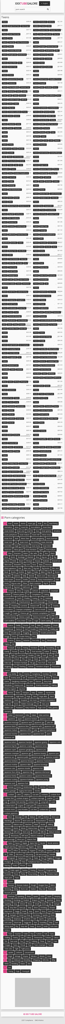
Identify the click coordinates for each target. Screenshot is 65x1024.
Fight (13, 655)
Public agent (15, 870)
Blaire (42, 96)
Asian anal (21, 531)
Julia (35, 730)
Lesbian (11, 794)
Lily (41, 112)
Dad (32, 625)
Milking (50, 824)
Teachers (17, 128)
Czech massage (39, 602)
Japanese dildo (25, 764)
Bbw (10, 553)
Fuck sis (46, 128)
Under (24, 91)
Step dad (24, 926)
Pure (52, 132)
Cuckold (7, 594)
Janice (42, 484)
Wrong (16, 382)
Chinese (11, 591)
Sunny (42, 251)
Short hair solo (52, 46)
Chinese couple (24, 617)
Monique (48, 181)
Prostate (7, 874)
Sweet (11, 451)
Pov (50, 862)
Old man (23, 850)
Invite (18, 124)
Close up (57, 621)
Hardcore (7, 700)
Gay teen (52, 292)
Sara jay (22, 907)
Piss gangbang (14, 87)
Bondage (21, 557)
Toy (21, 941)
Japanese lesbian (30, 719)
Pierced (41, 870)
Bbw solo (27, 568)
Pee (29, 858)
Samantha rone (45, 451)
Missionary (15, 836)
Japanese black (10, 726)
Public (36, 858)
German (40, 678)
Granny (36, 210)
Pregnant (11, 858)
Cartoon (35, 591)
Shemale (11, 896)
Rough (33, 885)
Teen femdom (13, 259)
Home (16, 704)
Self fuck (47, 177)
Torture (48, 937)
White (5, 165)
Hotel (16, 700)
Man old (23, 329)
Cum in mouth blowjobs (48, 320)
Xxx (9, 967)
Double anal (15, 633)
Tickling (7, 937)
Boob (53, 583)
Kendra (37, 791)
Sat (47, 284)
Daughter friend (55, 79)
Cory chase (21, 621)
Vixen (42, 87)
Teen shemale (22, 320)
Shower (52, 907)
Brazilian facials (50, 476)
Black (53, 553)
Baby (41, 564)
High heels (20, 696)
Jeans (49, 734)
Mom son (55, 817)
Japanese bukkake (27, 779)
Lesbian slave (33, 802)
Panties (25, 870)
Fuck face (52, 275)
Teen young (44, 492)
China (19, 591)
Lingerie (20, 806)
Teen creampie (39, 945)
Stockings (17, 900)
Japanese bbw (23, 726)
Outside (19, 369)
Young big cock (14, 349)
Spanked (50, 900)
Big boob (7, 587)
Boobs (13, 572)
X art (51, 140)
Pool (16, 312)
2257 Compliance (27, 1020)
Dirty (34, 636)
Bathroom (26, 587)
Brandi (21, 149)
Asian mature (25, 535)
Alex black (22, 251)
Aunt (16, 538)
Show (52, 915)
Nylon (10, 843)
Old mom (19, 854)
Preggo (58, 858)
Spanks (45, 915)
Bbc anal (55, 568)
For (19, 357)
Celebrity (48, 598)
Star (35, 922)
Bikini (43, 572)
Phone (22, 865)
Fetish (36, 659)
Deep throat (43, 629)
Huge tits (7, 704)
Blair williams (50, 96)
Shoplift (42, 83)
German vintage (45, 337)
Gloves (55, 678)
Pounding (49, 406)
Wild (10, 202)
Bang (41, 423)
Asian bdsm (47, 546)
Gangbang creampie (19, 681)
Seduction (12, 83)
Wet (29, 964)
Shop (4, 382)
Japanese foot (25, 734)
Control (55, 181)
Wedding (14, 964)
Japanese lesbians (11, 761)
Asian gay (31, 523)
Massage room (45, 38)
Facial (11, 312)
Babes (35, 587)
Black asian (8, 579)
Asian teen (8, 542)
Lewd (22, 488)
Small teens (13, 271)
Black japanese (10, 568)
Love (53, 802)
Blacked (30, 557)
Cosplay (26, 591)
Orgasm (32, 850)
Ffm (23, 659)
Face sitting (12, 504)
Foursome (56, 666)
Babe (36, 572)
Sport (37, 911)
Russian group (24, 206)
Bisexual (48, 564)
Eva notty (35, 640)
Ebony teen (13, 251)
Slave (42, 900)
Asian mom (24, 542)
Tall (45, 934)
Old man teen (13, 329)
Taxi (22, 937)
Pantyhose (22, 858)
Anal (9, 523)
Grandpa (45, 674)
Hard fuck (43, 55)
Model (42, 824)
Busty (6, 583)
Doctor (26, 625)
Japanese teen (8, 398)
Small (37, 904)
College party (44, 468)
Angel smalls (13, 345)
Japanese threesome (43, 776)
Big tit (46, 583)
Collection (44, 591)
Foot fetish (21, 655)
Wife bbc (45, 960)
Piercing (7, 865)
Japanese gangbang (26, 750)
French (16, 659)
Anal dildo (8, 546)
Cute (43, 606)
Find (41, 378)
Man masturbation (15, 190)
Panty (23, 874)
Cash (10, 280)
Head (42, 63)
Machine (28, 824)
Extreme (43, 508)
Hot (37, 704)
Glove (48, 678)
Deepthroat (8, 629)
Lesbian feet (9, 798)
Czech (19, 598)
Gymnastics (20, 406)
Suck (41, 263)
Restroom (22, 484)
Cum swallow (9, 621)
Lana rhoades (22, 809)
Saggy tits (27, 922)
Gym (31, 681)
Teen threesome (22, 42)
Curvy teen (23, 464)
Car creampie (24, 345)
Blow (25, 583)
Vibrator (34, 956)
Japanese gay (39, 722)
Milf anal (24, 836)
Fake (38, 655)
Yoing (11, 145)
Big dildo (7, 576)
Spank (35, 896)
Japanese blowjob (27, 761)
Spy (50, 904)
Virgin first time (14, 26)
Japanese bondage (41, 764)
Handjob (25, 693)
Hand (52, 696)
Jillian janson (18, 496)
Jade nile (48, 312)
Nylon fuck (49, 394)
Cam (30, 621)
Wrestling (26, 960)
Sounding (43, 922)
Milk (25, 817)
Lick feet (33, 809)
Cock (56, 617)
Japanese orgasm (46, 169)
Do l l (55, 87)
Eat (13, 644)
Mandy (53, 120)
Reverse (11, 480)
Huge (28, 696)
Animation (8, 527)
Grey (10, 173)
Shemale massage (15, 316)
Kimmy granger (10, 791)
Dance (10, 625)
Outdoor (49, 850)
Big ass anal (15, 583)
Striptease (17, 919)
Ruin (52, 112)
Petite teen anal (51, 124)
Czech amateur (56, 194)
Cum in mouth (40, 609)
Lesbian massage (37, 798)
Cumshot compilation (39, 613)
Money (51, 821)
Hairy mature (30, 707)
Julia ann (50, 722)
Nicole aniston (53, 843)
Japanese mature (10, 730)
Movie (23, 828)
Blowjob (29, 561)
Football (48, 87)
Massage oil (13, 275)
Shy (16, 926)
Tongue (7, 945)
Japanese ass (9, 757)
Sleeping (11, 91)
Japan (20, 719)
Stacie (56, 406)
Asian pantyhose (10, 535)
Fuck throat (52, 243)
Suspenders (49, 206)
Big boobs (46, 568)
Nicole (42, 843)
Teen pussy (12, 267)
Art (41, 140)
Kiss (36, 787)
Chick (49, 26)
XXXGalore (26, 3)
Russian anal (44, 30)
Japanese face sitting (12, 772)
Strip (50, 922)
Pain (4, 157)
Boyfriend (12, 320)
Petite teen (43, 226)
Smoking (43, 907)
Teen (35, 181)
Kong (10, 496)
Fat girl (11, 423)
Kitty (15, 280)
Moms (15, 828)
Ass (45, 523)
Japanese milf (49, 726)
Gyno (6, 678)
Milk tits (43, 832)
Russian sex (12, 222)
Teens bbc (56, 312)
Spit (5, 915)
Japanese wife (36, 726)
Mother (46, 817)
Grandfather (51, 210)
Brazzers (37, 496)
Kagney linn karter (25, 791)
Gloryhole (8, 685)
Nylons (39, 847)
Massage (18, 817)
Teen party (48, 378)
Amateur (57, 531)
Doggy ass (52, 353)
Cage (36, 621)
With (10, 255)
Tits (5, 941)
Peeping (22, 324)
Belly (24, 576)
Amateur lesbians (15, 112)
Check (11, 75)
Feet (41, 648)
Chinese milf (34, 606)
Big (55, 557)
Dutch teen (12, 67)
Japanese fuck (23, 783)
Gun (16, 165)
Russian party (13, 206)
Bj (50, 557)
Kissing (51, 787)
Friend (43, 659)
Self (41, 177)
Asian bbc (24, 527)
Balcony (51, 22)
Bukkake (46, 561)
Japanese (11, 719)
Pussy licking (32, 874)
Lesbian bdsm (9, 806)
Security (48, 247)
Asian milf (36, 535)
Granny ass (19, 492)
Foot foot (43, 500)
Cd (28, 594)
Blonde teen (44, 194)
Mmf (6, 836)
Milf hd (24, 100)
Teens (5, 22)
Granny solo (18, 685)
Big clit (49, 572)
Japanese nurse (41, 746)
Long (53, 809)
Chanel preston (24, 602)
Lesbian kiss (44, 809)
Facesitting (50, 648)
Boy (37, 557)
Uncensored (29, 952)
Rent (19, 63)
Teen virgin (25, 26)
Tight (16, 949)
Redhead (51, 889)
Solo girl (43, 116)
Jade (41, 312)
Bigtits (29, 572)
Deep (6, 633)
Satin (9, 96)
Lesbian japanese (11, 813)
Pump (42, 874)
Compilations (53, 108)
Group (53, 674)
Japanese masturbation (45, 761)
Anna (10, 116)
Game (6, 681)
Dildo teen (53, 419)
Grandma (31, 678)
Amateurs (43, 22)
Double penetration (48, 633)
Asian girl (48, 34)
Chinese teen (52, 602)
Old (9, 850)
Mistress (7, 828)
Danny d (19, 629)
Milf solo (16, 832)
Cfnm (6, 606)
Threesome (38, 937)
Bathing (16, 435)
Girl (24, 678)
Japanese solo (55, 742)
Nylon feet (34, 843)
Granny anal (15, 678)
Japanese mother (10, 764)
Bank (41, 386)
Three (36, 333)
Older (11, 854)
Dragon (42, 46)
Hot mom (37, 374)
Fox (15, 666)
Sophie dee (51, 919)
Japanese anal (26, 722)
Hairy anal (45, 704)
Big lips (11, 108)
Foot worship (37, 651)
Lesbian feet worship (18, 802)
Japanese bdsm (10, 742)
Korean (11, 787)
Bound (18, 579)
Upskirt (10, 952)
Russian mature (22, 885)
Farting (54, 651)
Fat (28, 651)
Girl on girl (18, 447)
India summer (44, 715)
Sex (5, 907)
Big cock (26, 564)
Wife (10, 960)
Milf (39, 817)
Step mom (8, 911)
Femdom (34, 648)
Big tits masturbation (47, 365)
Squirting (7, 904)
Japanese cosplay (9, 284)
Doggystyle (12, 357)
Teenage (43, 230)
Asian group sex (19, 476)
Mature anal (18, 824)
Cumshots (43, 108)
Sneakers (57, 447)
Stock (39, 926)
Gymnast (12, 406)
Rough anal (12, 55)
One (10, 476)
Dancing (35, 633)
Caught (7, 613)
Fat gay (33, 663)
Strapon (35, 900)
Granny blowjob (55, 153)
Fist (58, 648)
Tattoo (56, 937)
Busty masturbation (45, 579)
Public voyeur (24, 508)
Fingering (7, 666)
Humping (7, 711)
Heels (18, 693)
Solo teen (54, 926)
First (50, 655)
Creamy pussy (20, 226)
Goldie (11, 153)
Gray (16, 402)
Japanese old (9, 737)
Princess (22, 96)
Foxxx (25, 112)
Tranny (15, 937)
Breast (32, 579)
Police (5, 402)
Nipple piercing (10, 847)
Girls (10, 104)
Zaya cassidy (23, 280)
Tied (27, 941)
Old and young (41, 854)
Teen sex (55, 198)
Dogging (26, 633)
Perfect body (44, 255)
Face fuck (41, 663)
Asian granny (46, 531)
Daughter (6, 169)
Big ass (44, 557)
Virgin (10, 956)
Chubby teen (13, 464)
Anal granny (44, 153)
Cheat (52, 613)
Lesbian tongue (14, 100)
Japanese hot (38, 768)
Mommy (7, 832)
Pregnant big (51, 870)
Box (48, 132)
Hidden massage (27, 704)
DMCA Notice (39, 1020)
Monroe (42, 361)
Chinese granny (19, 594)
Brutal (57, 572)
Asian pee (22, 308)
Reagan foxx (43, 885)
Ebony (18, 640)
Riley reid (42, 889)
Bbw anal (7, 564)
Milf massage (9, 839)
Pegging (49, 858)
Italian (34, 715)
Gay (20, 674)
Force (22, 651)
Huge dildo (43, 696)
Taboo (28, 937)
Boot (6, 572)
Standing (7, 919)
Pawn (17, 878)
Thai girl (56, 34)
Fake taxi (7, 663)
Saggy (17, 911)
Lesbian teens (53, 214)
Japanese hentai (10, 776)
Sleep (4, 91)
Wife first (12, 235)
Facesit (7, 670)
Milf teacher (13, 484)
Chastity (56, 606)
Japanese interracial (42, 772)
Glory (11, 447)
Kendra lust (27, 787)
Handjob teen (45, 198)
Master (11, 410)
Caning (34, 598)
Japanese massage (11, 722)
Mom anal (26, 832)
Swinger (57, 904)
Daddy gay (54, 629)
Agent (42, 67)
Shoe (36, 907)
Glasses (38, 681)
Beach (21, 561)
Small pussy (49, 51)
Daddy (18, 625)
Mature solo (51, 828)
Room (56, 169)
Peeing (32, 870)
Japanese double (24, 768)
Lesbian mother (55, 459)
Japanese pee (54, 753)
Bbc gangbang (14, 218)
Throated (43, 243)
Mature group (13, 488)
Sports (41, 919)
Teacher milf (13, 443)
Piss (42, 858)
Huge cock (43, 165)
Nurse (17, 843)
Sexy (30, 911)
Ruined (46, 112)
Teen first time (22, 235)
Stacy (41, 406)
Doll (4, 324)
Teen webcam (13, 353)
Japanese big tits (10, 746)
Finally (42, 341)
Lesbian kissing (22, 292)
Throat (22, 945)
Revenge (11, 185)
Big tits (7, 561)
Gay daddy (12, 674)
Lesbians (44, 794)
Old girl (21, 161)
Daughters (20, 300)
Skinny (58, 900)
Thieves (42, 300)
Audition (49, 67)
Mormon (49, 836)
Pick (21, 165)
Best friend (44, 79)
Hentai (10, 693)
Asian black (47, 527)
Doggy (6, 636)
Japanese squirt (10, 750)
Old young (29, 854)
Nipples (31, 847)
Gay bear (22, 689)
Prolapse (7, 862)
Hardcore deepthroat (47, 235)
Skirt (34, 919)
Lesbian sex (44, 419)
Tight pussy (25, 949)
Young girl (25, 971)
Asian (16, 523)
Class (42, 59)
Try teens (53, 324)
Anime (23, 523)
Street (21, 915)
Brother (13, 243)
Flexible (31, 655)
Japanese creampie (11, 753)
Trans (51, 934)
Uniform (11, 419)
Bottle (42, 124)
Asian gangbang (38, 538)
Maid (36, 824)
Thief (49, 941)
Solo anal (7, 922)
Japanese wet (13, 79)
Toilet (25, 934)
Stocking (7, 900)
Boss (34, 564)
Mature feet (31, 839)
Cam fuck (12, 177)
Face (29, 659)
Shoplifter (43, 439)
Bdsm (25, 553)
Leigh (50, 439)
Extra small (43, 353)
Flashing (22, 666)
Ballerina (17, 576)
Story (43, 911)
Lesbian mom (9, 809)
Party (23, 862)
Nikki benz (22, 847)
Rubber (33, 889)
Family (6, 651)
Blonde (31, 576)
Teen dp (11, 42)
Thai (35, 34)
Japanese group (37, 757)
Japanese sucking (10, 779)
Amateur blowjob (14, 51)
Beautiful (17, 564)
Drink (42, 51)
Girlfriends (19, 214)
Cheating (6, 369)
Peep (15, 324)
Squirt (49, 896)
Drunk (55, 625)
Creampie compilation (23, 609)
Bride (14, 561)
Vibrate (11, 414)
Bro (25, 263)
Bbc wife (33, 553)
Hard (35, 696)
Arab (39, 523)
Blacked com (13, 365)
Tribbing (34, 941)
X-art (45, 140)
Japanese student (52, 757)
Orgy (57, 850)
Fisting (25, 648)
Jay (21, 472)
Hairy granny (53, 707)
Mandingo (8, 821)
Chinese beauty (10, 617)
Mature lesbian (54, 832)
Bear (6, 557)
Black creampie (35, 583)
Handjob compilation (47, 700)
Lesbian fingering (46, 410)
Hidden (36, 26)
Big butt (17, 587)
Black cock (41, 576)
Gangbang (36, 674)
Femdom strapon (42, 666)
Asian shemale (46, 542)
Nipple (24, 843)
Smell (24, 911)
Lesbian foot (55, 794)
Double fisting (24, 636)
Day (41, 206)
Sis (41, 128)
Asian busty (35, 546)
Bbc (41, 553)
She (21, 79)
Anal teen (8, 550)
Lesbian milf (44, 459)
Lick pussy (43, 214)
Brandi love (7, 149)
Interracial (19, 715)
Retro (53, 885)
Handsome (50, 693)
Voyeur (25, 956)
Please (42, 190)
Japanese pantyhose (47, 730)
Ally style (19, 263)
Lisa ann (35, 794)
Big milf (11, 214)
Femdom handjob (20, 663)
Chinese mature (10, 602)
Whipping (36, 960)
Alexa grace (18, 550)
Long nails (45, 802)
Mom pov (21, 839)
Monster (7, 824)
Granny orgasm (10, 689)
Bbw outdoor (53, 349)
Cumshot (23, 606)
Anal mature (50, 550)
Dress (14, 636)
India (27, 715)
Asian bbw (25, 546)
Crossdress (8, 609)
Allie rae (11, 263)
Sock (50, 911)
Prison (16, 874)
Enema (10, 640)
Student (26, 900)
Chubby (27, 598)
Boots (13, 557)
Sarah (45, 926)
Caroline (48, 59)
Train (4, 96)
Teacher (18, 934)
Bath (10, 435)
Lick (56, 798)
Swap (32, 926)
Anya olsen (12, 63)
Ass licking (35, 542)
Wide (41, 284)
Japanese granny (41, 742)
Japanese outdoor (26, 776)
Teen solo (8, 949)
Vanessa (21, 504)
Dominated (44, 280)
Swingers (13, 915)
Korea (18, 787)
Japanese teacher (11, 734)
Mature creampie (36, 836)
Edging (6, 644)
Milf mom (51, 374)
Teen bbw (43, 349)
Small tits (12, 292)
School (22, 904)
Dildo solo (51, 116)
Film (35, 476)
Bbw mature (52, 576)
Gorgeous (19, 419)
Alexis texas (46, 535)
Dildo (39, 625)
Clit (49, 606)
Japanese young (42, 779)
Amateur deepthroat (21, 173)
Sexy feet (13, 907)
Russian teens (55, 30)
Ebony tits (53, 173)
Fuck (44, 655)
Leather (50, 798)
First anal (51, 663)
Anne (17, 527)
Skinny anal (43, 267)
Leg (5, 802)
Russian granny (45, 296)
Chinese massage (39, 617)
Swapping (12, 300)
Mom (10, 817)
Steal (41, 247)
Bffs (41, 239)
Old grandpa (18, 157)
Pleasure (43, 316)
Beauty (37, 561)
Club (50, 617)
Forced (14, 651)
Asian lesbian (9, 531)
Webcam (17, 960)
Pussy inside (13, 161)
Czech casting (46, 621)
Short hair (17, 922)
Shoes (30, 904)
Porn (29, 865)
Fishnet (31, 666)
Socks (36, 394)
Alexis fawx (25, 538)
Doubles (16, 468)
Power (11, 181)
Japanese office (26, 730)
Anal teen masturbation (48, 357)
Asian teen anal (14, 34)
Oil (5, 854)
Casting (46, 594)
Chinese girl (24, 613)
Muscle (17, 821)
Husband (19, 707)
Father (46, 651)
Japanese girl (26, 753)
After (57, 51)
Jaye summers (13, 472)
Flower (42, 304)
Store (54, 247)
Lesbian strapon (22, 798)
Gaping (54, 685)
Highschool (44, 308)
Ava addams (35, 527)
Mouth (35, 832)
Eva (43, 640)
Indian (10, 715)
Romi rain (24, 889)
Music (42, 828)
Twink (50, 945)
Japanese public (23, 757)
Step (29, 907)
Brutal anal (22, 55)
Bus (46, 553)
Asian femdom (31, 550)
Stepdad (11, 124)
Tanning (42, 431)
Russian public (13, 508)
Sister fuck (43, 275)
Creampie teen (52, 361)
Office (15, 850)
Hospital (24, 700)
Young (5, 492)
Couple (15, 613)
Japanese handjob (25, 742)
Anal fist (30, 531)
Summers (12, 390)
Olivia (51, 55)
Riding (16, 889)
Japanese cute (9, 768)
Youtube (43, 455)
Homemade (8, 696)
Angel (16, 546)
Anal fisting (53, 523)
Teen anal (13, 941)
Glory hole (48, 681)
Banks (47, 386)
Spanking (20, 896)
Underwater (13, 308)
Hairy (33, 693)
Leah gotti (30, 806)
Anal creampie (52, 538)
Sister (42, 896)
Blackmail (6, 243)
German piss (25, 87)
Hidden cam (8, 707)
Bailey (11, 46)
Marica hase (32, 828)
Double (33, 629)
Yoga (17, 971)
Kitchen (43, 787)
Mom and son (28, 821)
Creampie (54, 591)
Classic (50, 609)
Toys (30, 945)
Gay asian (29, 685)
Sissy (15, 904)
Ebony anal (51, 640)
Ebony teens (55, 468)
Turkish (39, 934)
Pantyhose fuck (34, 862)
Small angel (44, 173)
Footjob (11, 648)
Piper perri (8, 878)
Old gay (41, 850)
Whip (53, 960)
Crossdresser (9, 598)
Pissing (16, 862)
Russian (11, 885)
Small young (44, 414)
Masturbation (41, 821)
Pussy (44, 862)
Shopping (24, 382)
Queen (10, 881)
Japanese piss (41, 750)
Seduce (7, 930)
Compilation (36, 594)
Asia (37, 531)
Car (41, 598)
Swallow (57, 911)
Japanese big (27, 772)
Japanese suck (9, 783)
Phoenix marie (52, 874)
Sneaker (49, 447)
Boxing (42, 132)
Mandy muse (44, 120)
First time (8, 659)
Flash (6, 655)
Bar (19, 568)
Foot (18, 648)
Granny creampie (42, 685)
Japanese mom (45, 719)
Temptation (44, 324)
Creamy (11, 226)
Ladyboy (26, 794)
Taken (16, 104)
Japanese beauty (40, 753)
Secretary (36, 915)
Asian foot (8, 538)
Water (22, 964)
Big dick (36, 136)
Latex (19, 794)
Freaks (42, 447)
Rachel (16, 198)
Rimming (7, 889)
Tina (10, 38)
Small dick (43, 292)
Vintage (17, 956)
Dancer (16, 116)
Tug (41, 345)
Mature (32, 817)
